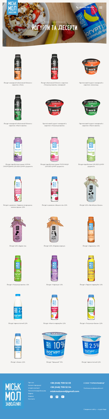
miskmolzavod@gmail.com (64, 391)
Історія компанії (34, 388)
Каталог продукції (58, 22)
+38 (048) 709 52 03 (60, 383)
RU (22, 6)
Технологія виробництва (37, 391)
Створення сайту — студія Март (95, 409)
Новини (31, 396)
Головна (47, 22)
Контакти (31, 399)
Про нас (31, 382)
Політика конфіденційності (93, 388)
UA (22, 8)
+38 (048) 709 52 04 (60, 387)
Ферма (30, 393)
